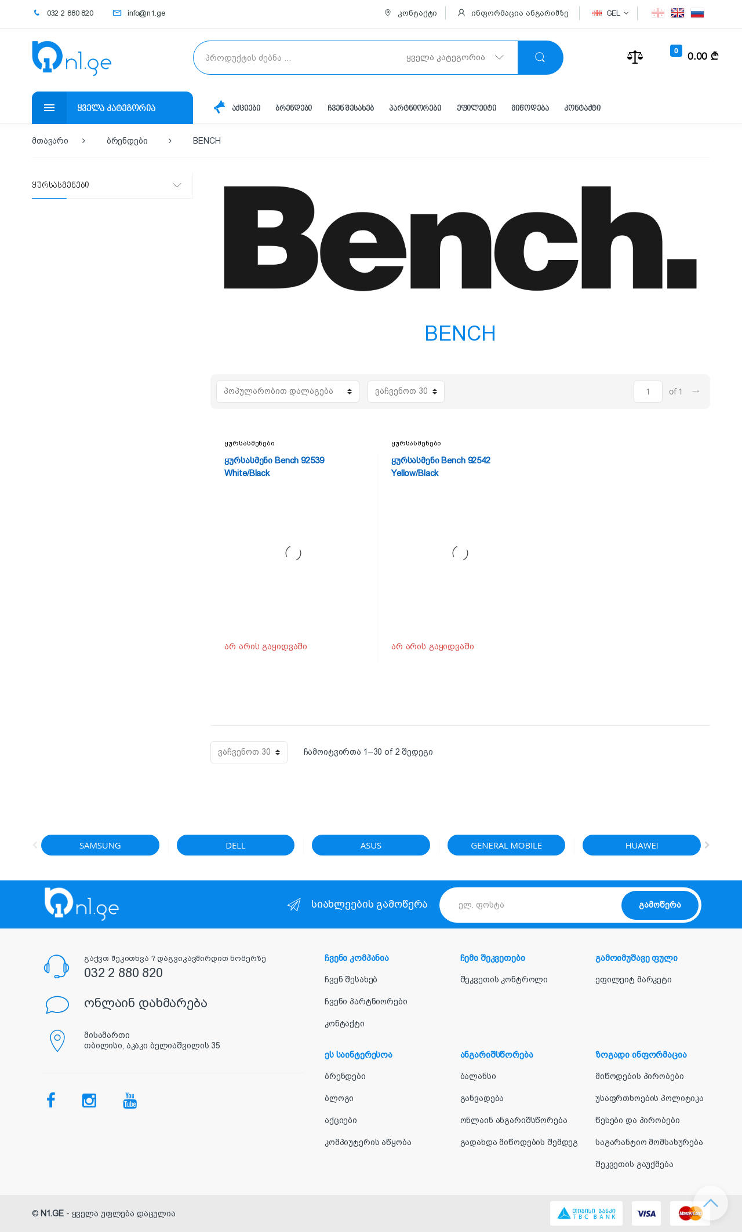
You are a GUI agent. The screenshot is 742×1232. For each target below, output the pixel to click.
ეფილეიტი (476, 108)
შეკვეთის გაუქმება (634, 1164)
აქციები (246, 108)
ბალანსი (478, 1076)
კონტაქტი (582, 108)
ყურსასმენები (249, 443)
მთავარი (50, 140)
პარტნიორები (415, 108)
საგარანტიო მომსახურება (649, 1142)
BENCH (206, 140)
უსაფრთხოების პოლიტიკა (649, 1098)
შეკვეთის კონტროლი (504, 979)
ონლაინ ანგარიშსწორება (514, 1120)
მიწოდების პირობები (639, 1076)
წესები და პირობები (637, 1120)
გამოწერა (660, 904)
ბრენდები (293, 108)
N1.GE (52, 1213)
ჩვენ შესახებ (350, 108)
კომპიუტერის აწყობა (368, 1142)
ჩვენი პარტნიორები (366, 1001)
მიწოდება (529, 108)
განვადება (482, 1098)
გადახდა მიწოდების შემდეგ (519, 1142)
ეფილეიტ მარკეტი (633, 979)
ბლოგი (339, 1098)
